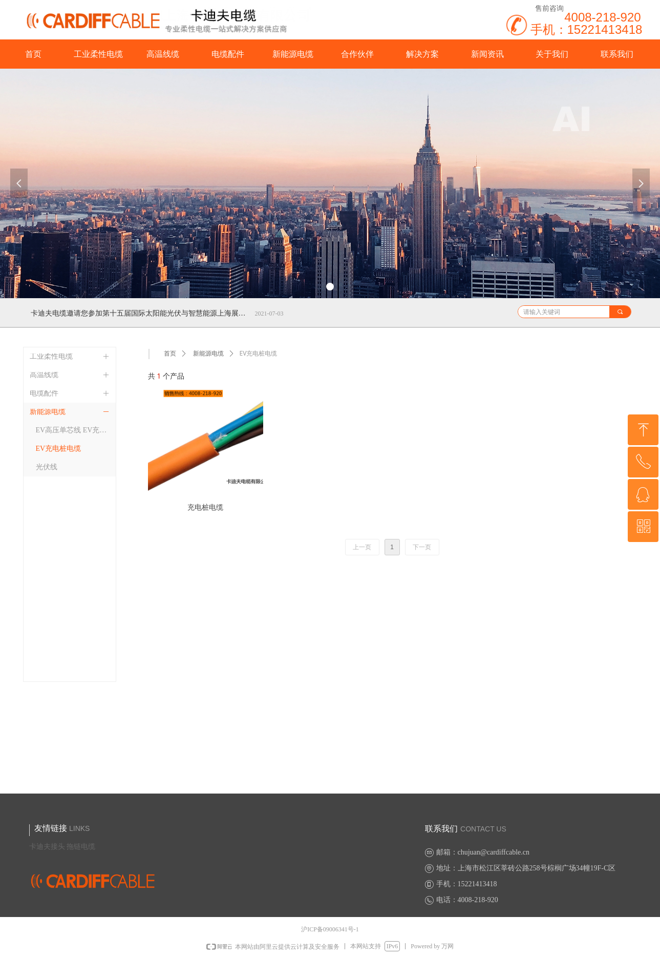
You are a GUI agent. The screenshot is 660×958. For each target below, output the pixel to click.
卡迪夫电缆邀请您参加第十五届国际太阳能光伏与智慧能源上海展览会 (141, 313)
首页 (170, 353)
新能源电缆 (208, 353)
